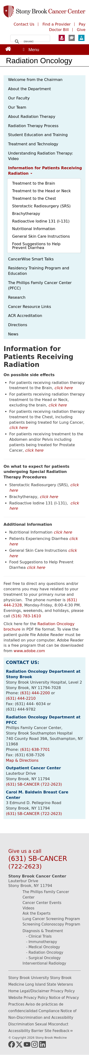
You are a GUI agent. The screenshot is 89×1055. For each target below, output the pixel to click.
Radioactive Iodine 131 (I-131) (41, 221)
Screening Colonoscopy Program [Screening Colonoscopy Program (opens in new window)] (51, 924)
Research (16, 297)
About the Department (29, 89)
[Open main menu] (30, 49)
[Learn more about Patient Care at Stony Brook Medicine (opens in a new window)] (62, 38)
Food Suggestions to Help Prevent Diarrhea (36, 246)
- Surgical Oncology (43, 958)
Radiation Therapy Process (33, 126)
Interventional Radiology (44, 963)
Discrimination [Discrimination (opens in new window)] (21, 1024)
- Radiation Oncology (44, 952)
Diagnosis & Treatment (43, 931)
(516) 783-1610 (26, 616)
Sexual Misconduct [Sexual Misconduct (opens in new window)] (51, 1024)
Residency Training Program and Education (38, 271)
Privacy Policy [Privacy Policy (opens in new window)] (63, 991)
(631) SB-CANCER (37, 862)
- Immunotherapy (41, 942)
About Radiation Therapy (31, 116)
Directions (17, 325)
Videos (28, 908)
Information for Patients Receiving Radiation (45, 171)
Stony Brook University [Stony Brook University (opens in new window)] (28, 978)
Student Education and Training (38, 135)
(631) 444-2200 (35, 693)
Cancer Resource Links (29, 306)
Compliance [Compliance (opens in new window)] (48, 1011)
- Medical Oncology (43, 947)
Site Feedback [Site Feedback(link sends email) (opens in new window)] (59, 1031)
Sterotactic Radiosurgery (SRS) (41, 206)
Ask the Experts (37, 913)
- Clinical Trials (39, 936)
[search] (29, 42)
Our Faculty (19, 98)
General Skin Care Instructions (41, 236)
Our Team (17, 107)
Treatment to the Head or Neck (41, 191)
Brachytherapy (26, 213)
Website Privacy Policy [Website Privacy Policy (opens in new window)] (28, 998)
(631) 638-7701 (35, 749)
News (13, 334)
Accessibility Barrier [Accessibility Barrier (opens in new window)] (25, 1031)
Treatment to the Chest (34, 198)
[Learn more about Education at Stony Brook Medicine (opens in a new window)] (72, 38)
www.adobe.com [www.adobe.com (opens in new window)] (29, 651)
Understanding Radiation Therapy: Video (40, 156)
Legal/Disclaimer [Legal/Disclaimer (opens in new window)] (35, 991)
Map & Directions (22, 760)
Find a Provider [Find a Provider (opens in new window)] (56, 24)
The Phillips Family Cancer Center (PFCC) (40, 285)
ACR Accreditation (25, 315)
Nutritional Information (33, 229)
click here (63, 388)
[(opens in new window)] (11, 1044)
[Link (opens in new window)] (8, 48)
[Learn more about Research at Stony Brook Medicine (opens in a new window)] (81, 38)
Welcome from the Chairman (35, 79)
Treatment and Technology (33, 144)
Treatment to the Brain (33, 183)
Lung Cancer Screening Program (51, 919)
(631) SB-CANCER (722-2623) (34, 784)
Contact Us (24, 24)
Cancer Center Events (42, 903)
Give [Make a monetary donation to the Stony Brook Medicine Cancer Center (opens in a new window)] (81, 29)
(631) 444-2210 (21, 698)
